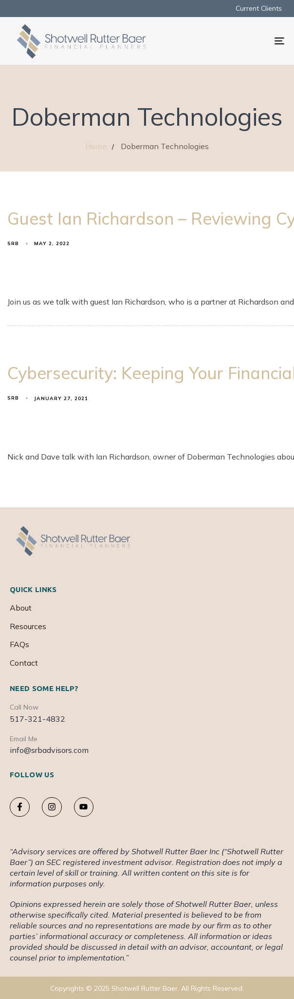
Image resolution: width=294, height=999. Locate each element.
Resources (28, 626)
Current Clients (259, 8)
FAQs (19, 644)
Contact (24, 663)
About (21, 608)
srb (13, 243)
